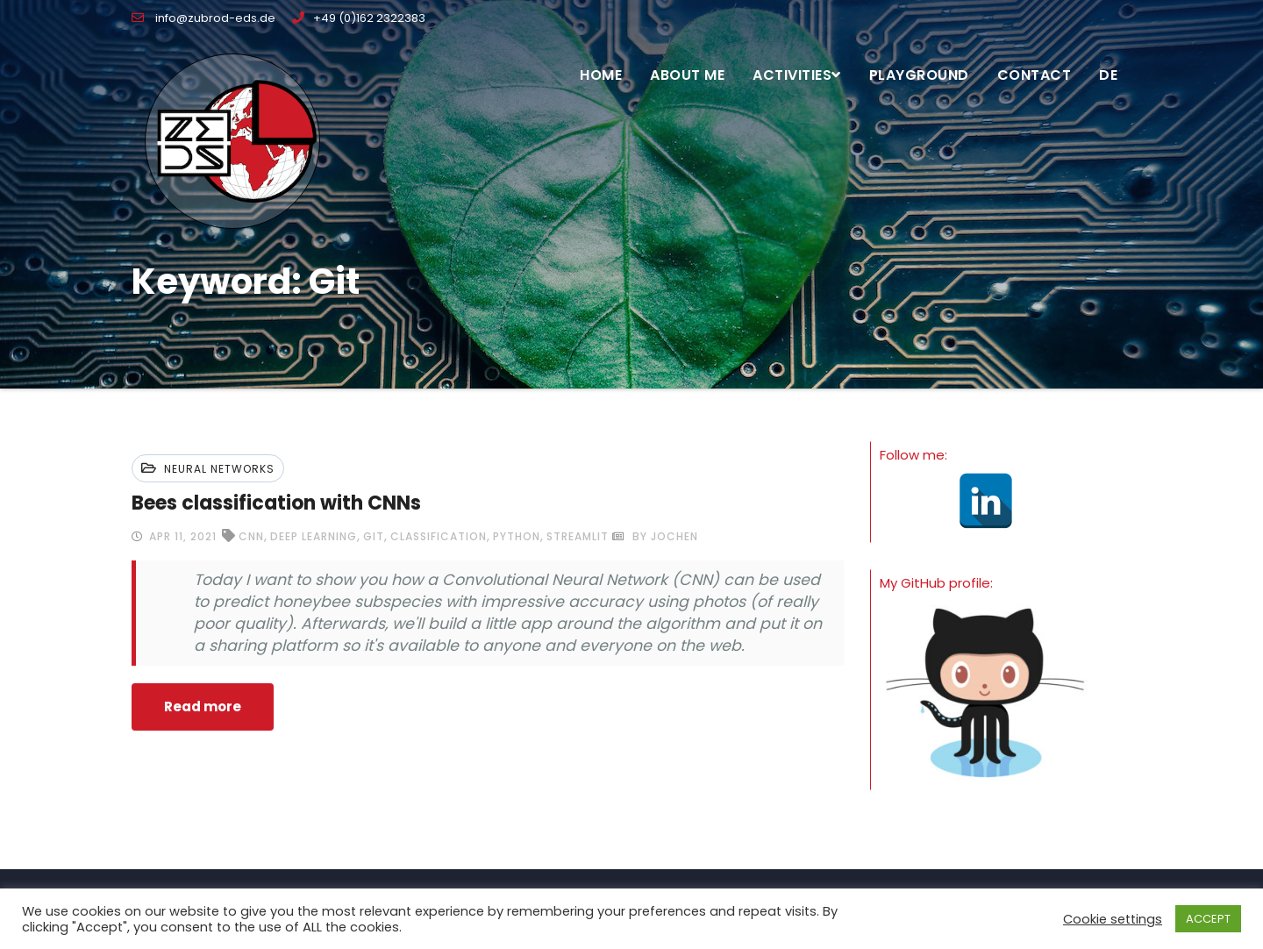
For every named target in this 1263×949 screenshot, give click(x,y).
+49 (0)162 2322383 (358, 18)
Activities (797, 75)
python (516, 536)
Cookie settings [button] (1112, 919)
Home (601, 75)
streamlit (577, 536)
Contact (1034, 75)
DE (1108, 75)
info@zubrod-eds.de (203, 18)
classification (438, 536)
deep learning (313, 536)
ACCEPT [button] (1208, 918)
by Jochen (655, 536)
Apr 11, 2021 (181, 536)
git (373, 536)
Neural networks (219, 468)
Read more (202, 706)
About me (687, 75)
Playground (919, 75)
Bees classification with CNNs (276, 503)
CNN (251, 536)
